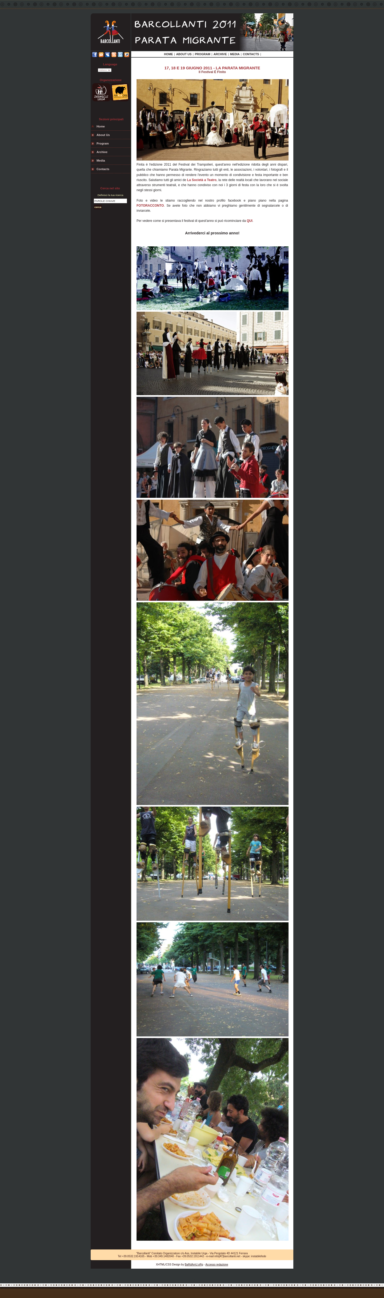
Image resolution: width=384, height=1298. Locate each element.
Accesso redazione (216, 1264)
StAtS (192, 1279)
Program (103, 143)
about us (103, 135)
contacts (103, 169)
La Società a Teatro (202, 180)
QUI (249, 221)
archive (102, 152)
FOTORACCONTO (150, 205)
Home (101, 126)
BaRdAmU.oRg (194, 1264)
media (101, 160)
